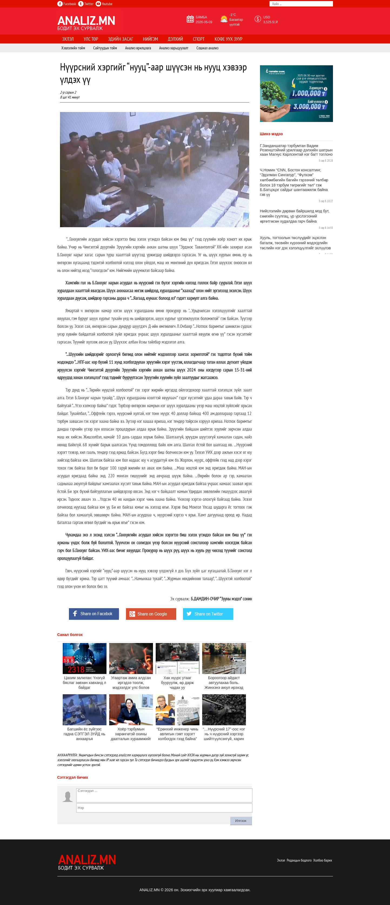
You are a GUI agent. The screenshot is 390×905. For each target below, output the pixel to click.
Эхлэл (281, 860)
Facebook (66, 3)
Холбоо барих (322, 860)
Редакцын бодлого (299, 860)
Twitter (86, 3)
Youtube (104, 3)
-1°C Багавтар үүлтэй (236, 19)
